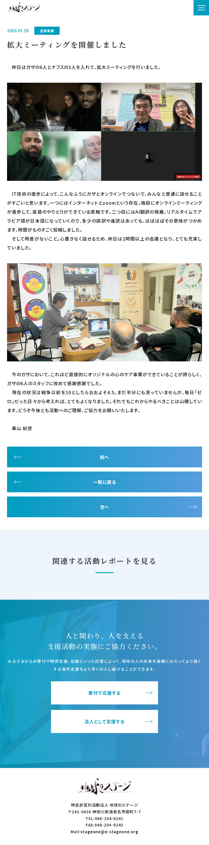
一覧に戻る (104, 482)
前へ (104, 457)
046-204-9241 (109, 818)
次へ (104, 507)
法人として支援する (104, 721)
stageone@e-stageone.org (109, 831)
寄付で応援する (104, 693)
